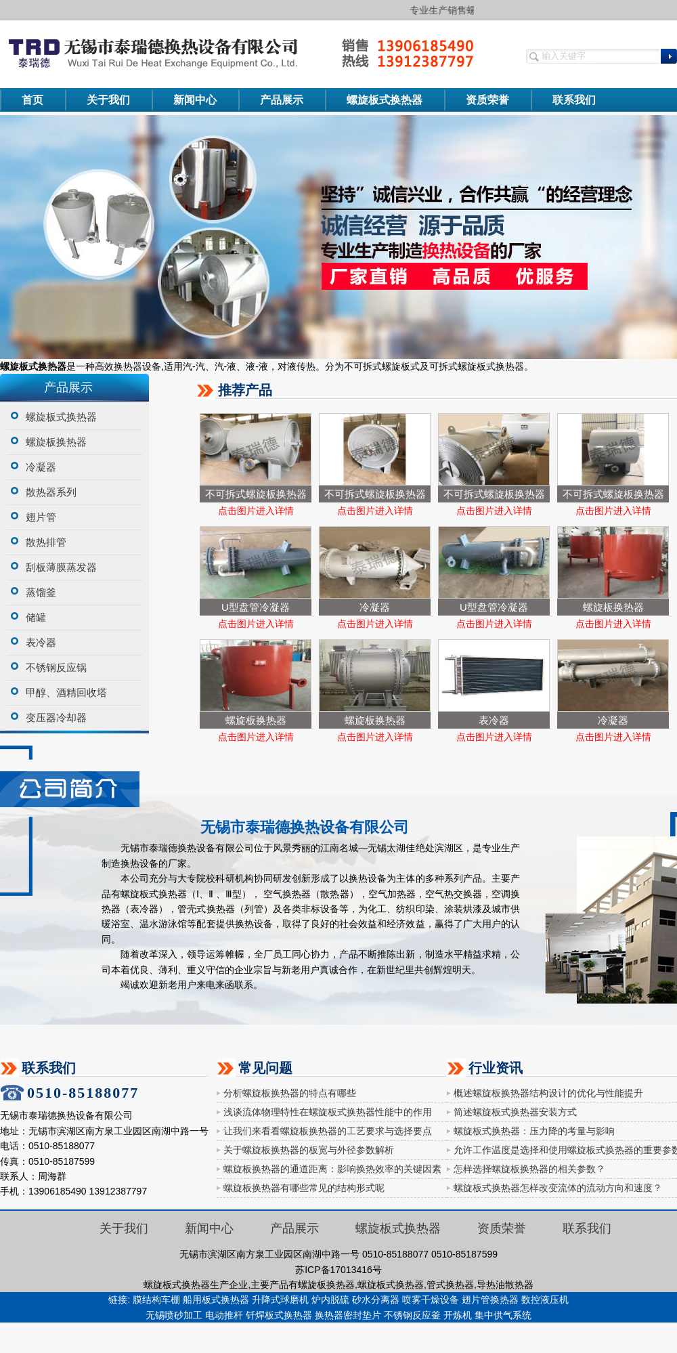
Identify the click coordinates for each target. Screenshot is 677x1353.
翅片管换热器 (490, 1299)
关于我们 (108, 100)
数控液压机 (545, 1299)
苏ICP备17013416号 (338, 1269)
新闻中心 (195, 100)
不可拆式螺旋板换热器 (256, 494)
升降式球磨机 (280, 1299)
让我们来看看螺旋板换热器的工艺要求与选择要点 (327, 1130)
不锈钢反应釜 (412, 1315)
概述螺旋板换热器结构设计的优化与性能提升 (548, 1093)
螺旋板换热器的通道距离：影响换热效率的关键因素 (332, 1168)
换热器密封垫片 (348, 1315)
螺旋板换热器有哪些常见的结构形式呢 (304, 1187)
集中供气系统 (503, 1315)
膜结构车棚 (156, 1299)
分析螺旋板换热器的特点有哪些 (289, 1093)
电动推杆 (224, 1315)
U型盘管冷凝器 (255, 607)
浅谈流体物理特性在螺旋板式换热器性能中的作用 (327, 1112)
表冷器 (494, 720)
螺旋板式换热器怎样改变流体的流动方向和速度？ (558, 1187)
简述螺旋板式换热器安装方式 (515, 1112)
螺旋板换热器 (613, 607)
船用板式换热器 (216, 1299)
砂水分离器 (375, 1299)
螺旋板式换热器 (384, 100)
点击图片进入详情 (256, 510)
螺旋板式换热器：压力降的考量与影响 (534, 1130)
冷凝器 (374, 607)
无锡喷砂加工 (174, 1315)
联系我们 (574, 100)
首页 (32, 100)
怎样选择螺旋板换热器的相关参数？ (529, 1168)
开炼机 (457, 1315)
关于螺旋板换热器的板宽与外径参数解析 (308, 1149)
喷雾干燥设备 (430, 1299)
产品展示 (281, 100)
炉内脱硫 (330, 1299)
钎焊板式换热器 (279, 1315)
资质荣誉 (487, 100)
